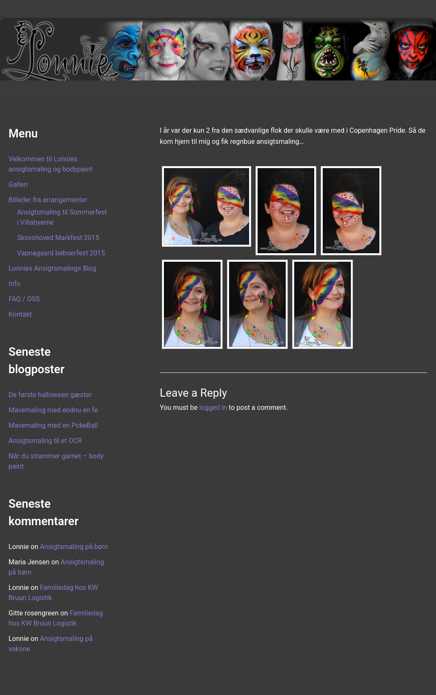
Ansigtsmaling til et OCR (45, 441)
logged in (213, 407)
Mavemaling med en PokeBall (53, 425)
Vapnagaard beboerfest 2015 (61, 253)
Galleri (18, 184)
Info (14, 284)
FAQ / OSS (24, 299)
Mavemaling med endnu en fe (53, 410)
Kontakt (20, 314)
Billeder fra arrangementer (48, 200)
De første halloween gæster (50, 395)
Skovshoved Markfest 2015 (58, 238)
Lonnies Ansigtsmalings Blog (52, 268)
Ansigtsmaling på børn (74, 547)
